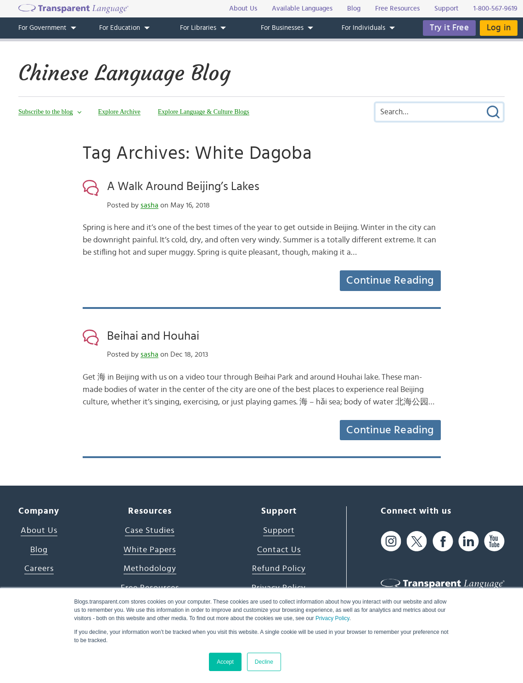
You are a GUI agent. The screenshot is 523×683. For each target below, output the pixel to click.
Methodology (150, 569)
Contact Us (279, 550)
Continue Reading (389, 280)
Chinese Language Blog (124, 73)
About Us (39, 530)
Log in (499, 27)
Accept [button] (225, 662)
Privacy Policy (332, 618)
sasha (149, 205)
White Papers (150, 550)
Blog (39, 550)
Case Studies (149, 530)
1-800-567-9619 (495, 8)
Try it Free (449, 27)
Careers (39, 569)
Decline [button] (264, 662)
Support (279, 530)
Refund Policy (279, 569)
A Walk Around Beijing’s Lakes (183, 186)
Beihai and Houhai (153, 336)
